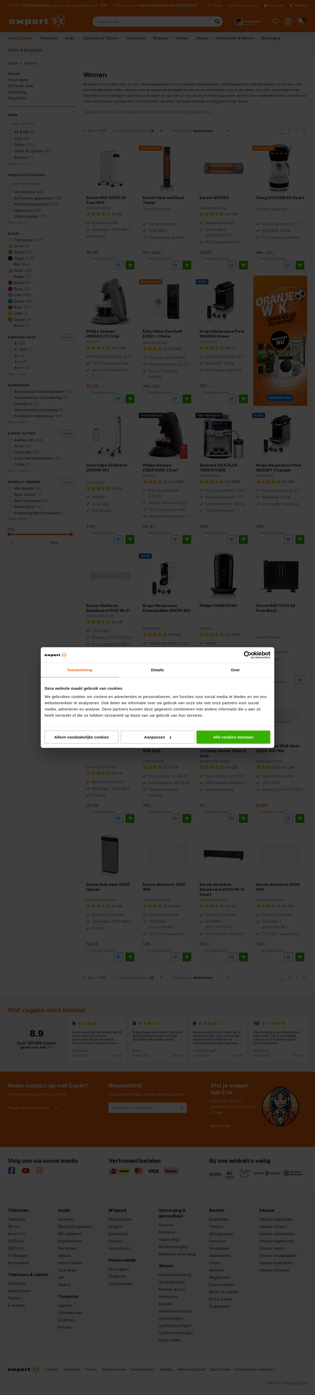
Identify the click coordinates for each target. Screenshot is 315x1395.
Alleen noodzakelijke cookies (81, 737)
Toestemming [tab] (79, 670)
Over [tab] (235, 670)
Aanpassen (157, 737)
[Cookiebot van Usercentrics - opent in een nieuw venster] (247, 655)
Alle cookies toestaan (233, 737)
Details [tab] (157, 670)
